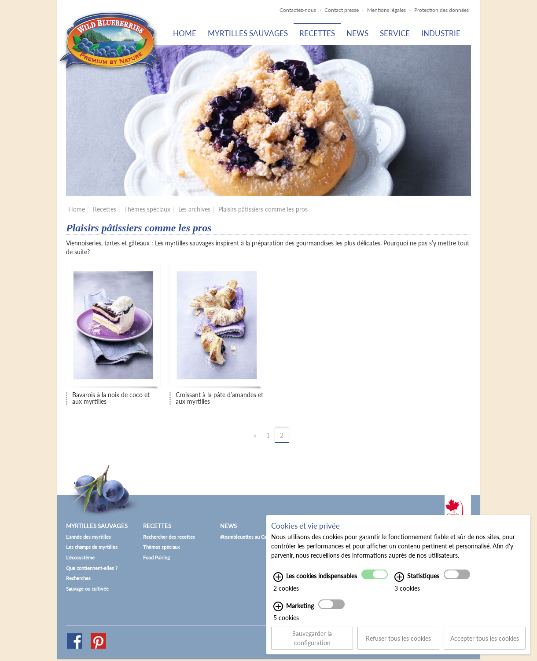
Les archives (194, 209)
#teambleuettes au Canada (248, 537)
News (357, 33)
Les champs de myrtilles (92, 547)
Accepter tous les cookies (484, 642)
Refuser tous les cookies (398, 642)
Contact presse (341, 10)
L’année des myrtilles (88, 537)
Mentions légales (386, 10)
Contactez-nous (298, 10)
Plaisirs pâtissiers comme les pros (263, 209)
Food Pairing (156, 557)
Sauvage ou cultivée (87, 589)
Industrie (440, 33)
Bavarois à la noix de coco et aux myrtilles (111, 398)
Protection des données (441, 10)
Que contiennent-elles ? (92, 568)
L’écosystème (80, 557)
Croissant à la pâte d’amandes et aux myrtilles (219, 398)
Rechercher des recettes (169, 537)
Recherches (78, 578)
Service (395, 33)
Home (184, 33)
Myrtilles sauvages (248, 33)
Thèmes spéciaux (147, 209)
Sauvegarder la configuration (312, 641)
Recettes (317, 33)
